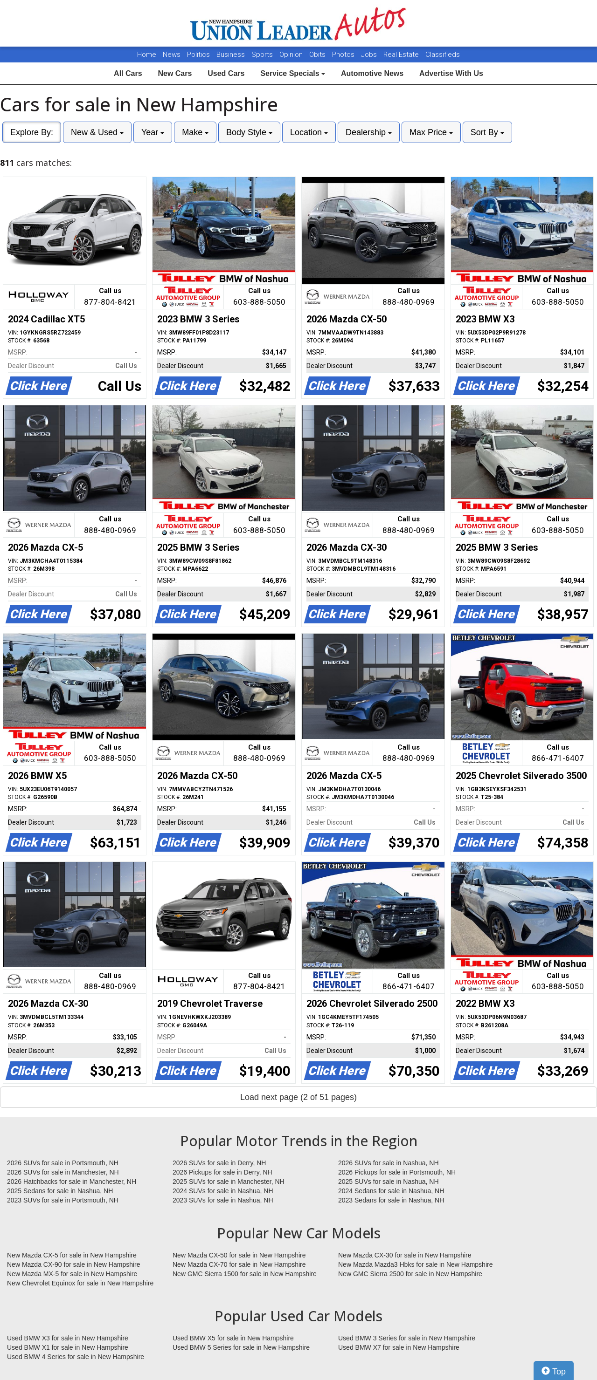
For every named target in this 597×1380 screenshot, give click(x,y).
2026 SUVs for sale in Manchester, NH (63, 1172)
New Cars (175, 73)
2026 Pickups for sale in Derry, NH (222, 1172)
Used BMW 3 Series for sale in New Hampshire (406, 1338)
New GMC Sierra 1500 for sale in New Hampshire (245, 1274)
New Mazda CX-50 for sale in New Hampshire (239, 1255)
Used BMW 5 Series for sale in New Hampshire (241, 1347)
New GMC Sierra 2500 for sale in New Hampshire (410, 1274)
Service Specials (292, 73)
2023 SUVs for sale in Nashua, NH (223, 1200)
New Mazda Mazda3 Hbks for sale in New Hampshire (415, 1264)
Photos (344, 54)
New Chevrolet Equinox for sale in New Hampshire (80, 1283)
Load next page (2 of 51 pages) (298, 1097)
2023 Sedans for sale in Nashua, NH (391, 1200)
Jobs (370, 54)
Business (231, 54)
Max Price (431, 132)
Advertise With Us (451, 73)
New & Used (97, 132)
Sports (263, 54)
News (171, 54)
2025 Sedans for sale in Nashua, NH (60, 1191)
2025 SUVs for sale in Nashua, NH (388, 1181)
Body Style (249, 132)
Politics (198, 54)
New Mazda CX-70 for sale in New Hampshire (239, 1264)
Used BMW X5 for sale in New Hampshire (233, 1338)
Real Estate (402, 54)
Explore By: (31, 132)
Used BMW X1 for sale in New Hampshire (67, 1347)
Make (195, 132)
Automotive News (372, 73)
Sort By (487, 132)
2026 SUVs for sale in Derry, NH (219, 1163)
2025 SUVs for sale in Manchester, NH (229, 1181)
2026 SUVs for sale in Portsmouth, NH (62, 1163)
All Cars (128, 73)
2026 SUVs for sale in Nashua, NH (388, 1163)
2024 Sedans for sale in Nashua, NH (391, 1191)
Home (146, 54)
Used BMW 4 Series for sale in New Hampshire (75, 1356)
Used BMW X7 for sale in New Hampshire (398, 1347)
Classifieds (442, 54)
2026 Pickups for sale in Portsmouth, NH (397, 1172)
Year (152, 132)
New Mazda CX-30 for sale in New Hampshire (405, 1255)
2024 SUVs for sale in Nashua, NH (223, 1191)
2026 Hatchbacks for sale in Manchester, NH (71, 1181)
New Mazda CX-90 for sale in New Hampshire (73, 1264)
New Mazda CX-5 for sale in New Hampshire (72, 1255)
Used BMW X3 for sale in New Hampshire (67, 1338)
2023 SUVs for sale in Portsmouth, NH (62, 1200)
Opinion (292, 54)
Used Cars (226, 73)
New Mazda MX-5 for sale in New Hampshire (72, 1274)
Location (309, 132)
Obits (318, 54)
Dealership (369, 132)
